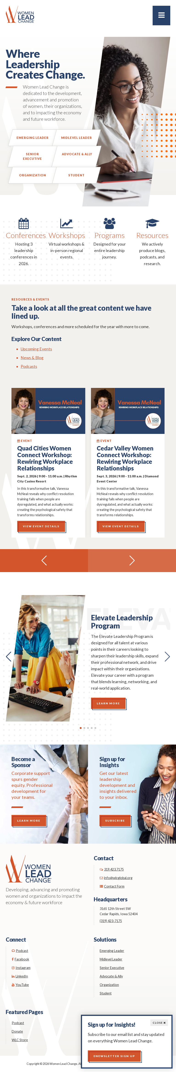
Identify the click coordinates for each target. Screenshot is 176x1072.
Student (76, 175)
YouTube (20, 985)
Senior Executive (32, 156)
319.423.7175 (112, 869)
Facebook (20, 959)
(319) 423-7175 (111, 921)
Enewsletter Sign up (114, 1056)
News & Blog (32, 357)
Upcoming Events (36, 349)
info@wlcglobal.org (116, 878)
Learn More (108, 703)
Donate (17, 1031)
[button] (44, 560)
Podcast (20, 951)
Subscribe (115, 820)
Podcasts (29, 366)
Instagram (21, 968)
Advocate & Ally (77, 154)
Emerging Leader (32, 138)
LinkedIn (20, 976)
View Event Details (41, 526)
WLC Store (20, 1040)
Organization (32, 175)
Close (159, 1022)
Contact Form (112, 886)
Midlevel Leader (76, 138)
